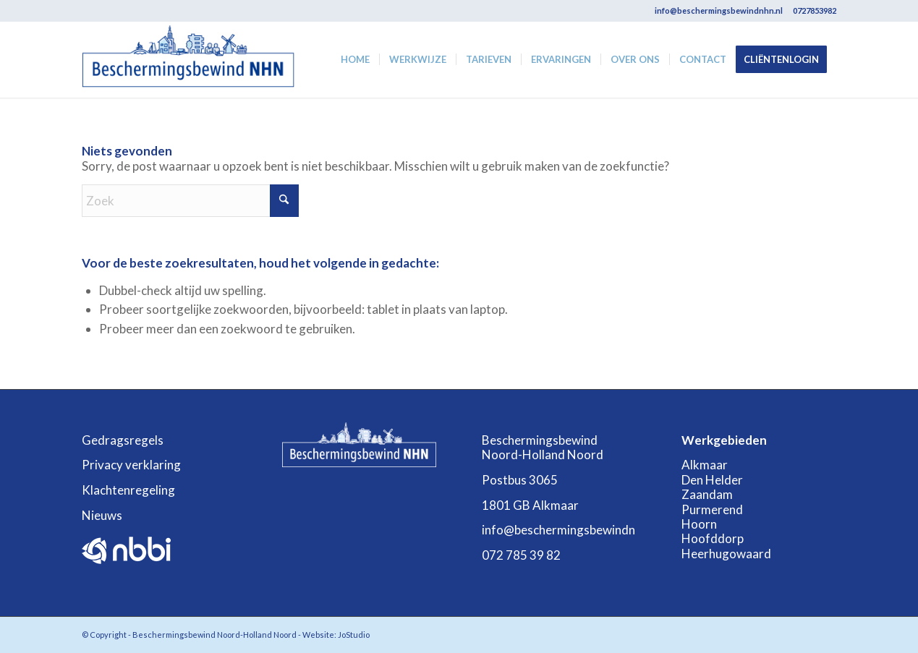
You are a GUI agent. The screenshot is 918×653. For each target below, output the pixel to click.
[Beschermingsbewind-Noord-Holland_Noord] (188, 60)
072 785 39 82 (521, 555)
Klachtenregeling (128, 490)
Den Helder (712, 479)
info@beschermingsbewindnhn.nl (719, 10)
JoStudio (354, 634)
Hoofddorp (712, 538)
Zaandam (707, 494)
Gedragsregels (122, 440)
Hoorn (699, 524)
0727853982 (814, 10)
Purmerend (712, 509)
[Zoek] (190, 200)
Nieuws (102, 515)
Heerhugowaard (726, 553)
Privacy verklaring (131, 464)
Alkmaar (704, 464)
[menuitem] (355, 60)
